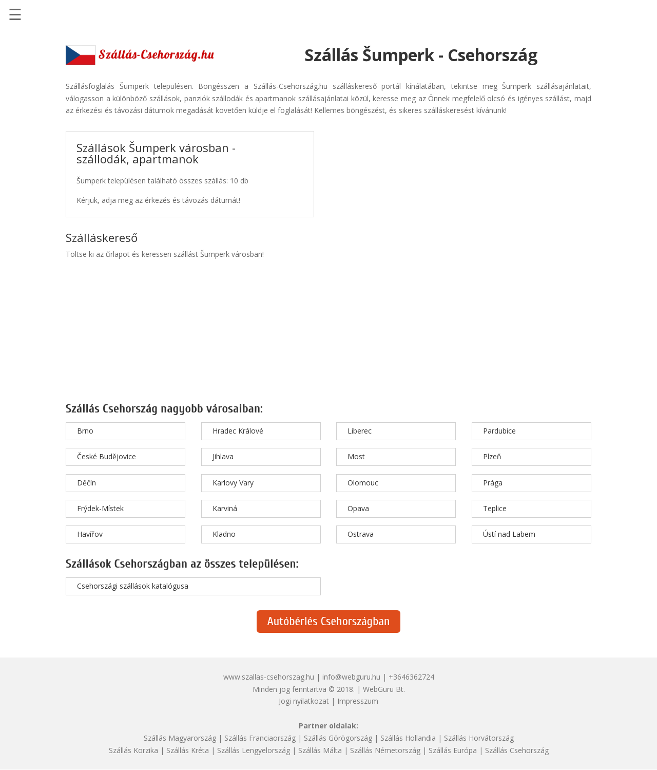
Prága (493, 482)
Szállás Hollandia (408, 738)
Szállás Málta (320, 750)
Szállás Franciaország (260, 738)
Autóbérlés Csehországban (328, 621)
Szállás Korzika (133, 750)
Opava (358, 508)
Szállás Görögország (338, 738)
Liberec (359, 431)
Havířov (90, 534)
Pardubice (499, 431)
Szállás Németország (385, 750)
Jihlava (223, 456)
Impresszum (357, 701)
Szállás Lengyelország (253, 750)
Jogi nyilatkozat (304, 701)
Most (356, 456)
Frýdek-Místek (100, 508)
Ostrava (360, 534)
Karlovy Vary (233, 482)
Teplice (495, 508)
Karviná (224, 508)
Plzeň (492, 456)
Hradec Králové (237, 431)
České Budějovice (106, 456)
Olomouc (362, 482)
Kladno (224, 534)
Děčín (86, 482)
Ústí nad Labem (509, 534)
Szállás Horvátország (479, 738)
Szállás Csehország (517, 750)
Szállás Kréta (187, 750)
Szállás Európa (453, 750)
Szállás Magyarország (180, 738)
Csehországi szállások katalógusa (132, 586)
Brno (85, 431)
